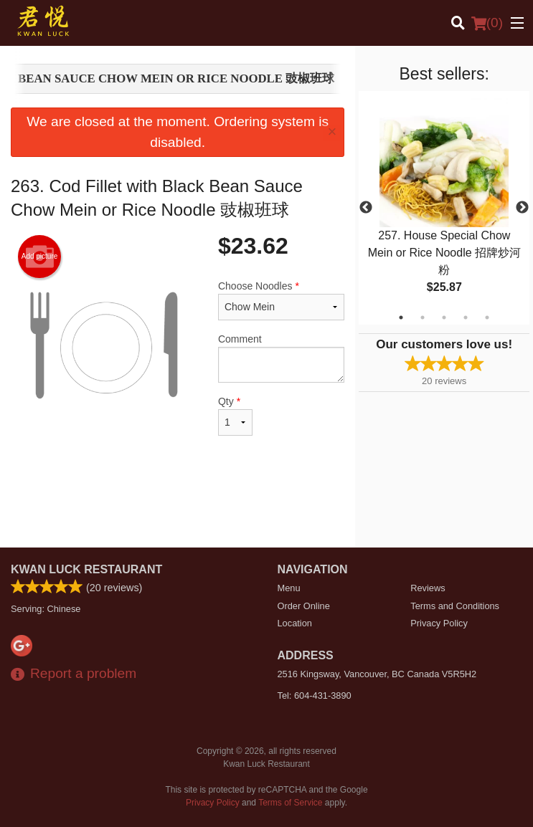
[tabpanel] (444, 208)
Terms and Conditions (454, 606)
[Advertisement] (177, 501)
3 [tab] (444, 317)
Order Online (304, 606)
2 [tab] (422, 317)
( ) (487, 23)
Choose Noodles (281, 300)
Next (522, 208)
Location (295, 623)
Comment (281, 358)
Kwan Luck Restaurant (86, 569)
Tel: (315, 695)
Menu (289, 588)
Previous (366, 208)
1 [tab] (401, 317)
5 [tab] (487, 317)
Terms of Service (290, 803)
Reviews (427, 588)
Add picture (40, 256)
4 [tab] (465, 317)
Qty (235, 416)
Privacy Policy (439, 623)
